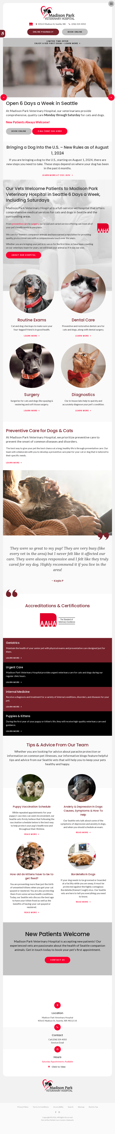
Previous (3, 97)
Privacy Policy (22, 1107)
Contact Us (57, 960)
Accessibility (58, 1107)
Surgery (31, 394)
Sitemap (81, 1107)
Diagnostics (83, 394)
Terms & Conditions (41, 1107)
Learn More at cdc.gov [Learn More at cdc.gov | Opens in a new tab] (56, 175)
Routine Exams (32, 320)
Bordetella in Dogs (83, 874)
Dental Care (83, 320)
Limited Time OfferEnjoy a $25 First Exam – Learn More (56, 42)
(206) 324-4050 (78, 24)
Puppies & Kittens (18, 716)
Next (111, 97)
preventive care (20, 223)
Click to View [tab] (59, 1066)
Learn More (30, 336)
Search (70, 1107)
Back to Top (93, 1107)
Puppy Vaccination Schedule (31, 806)
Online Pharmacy (43, 32)
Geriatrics (12, 643)
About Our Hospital (24, 255)
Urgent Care (14, 667)
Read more (30, 834)
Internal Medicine (18, 692)
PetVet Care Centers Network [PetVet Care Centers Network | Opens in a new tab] (62, 1120)
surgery (35, 223)
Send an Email (57, 1042)
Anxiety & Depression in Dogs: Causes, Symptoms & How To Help (83, 811)
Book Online (75, 32)
